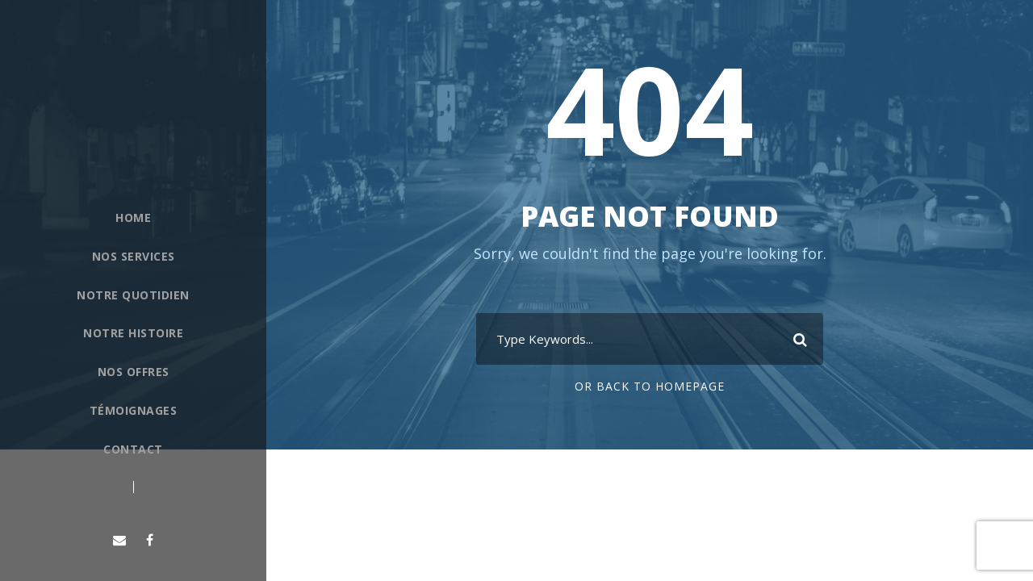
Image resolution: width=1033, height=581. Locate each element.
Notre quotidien (133, 295)
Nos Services (133, 256)
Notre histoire (133, 333)
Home (133, 217)
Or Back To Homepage (650, 386)
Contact (133, 449)
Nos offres (133, 371)
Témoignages (134, 410)
